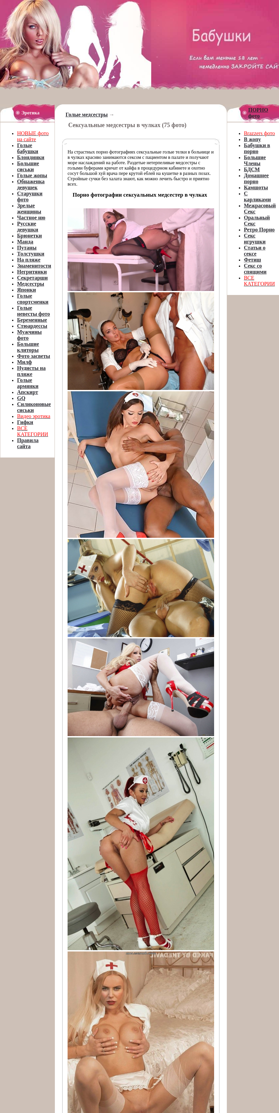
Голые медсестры (87, 114)
